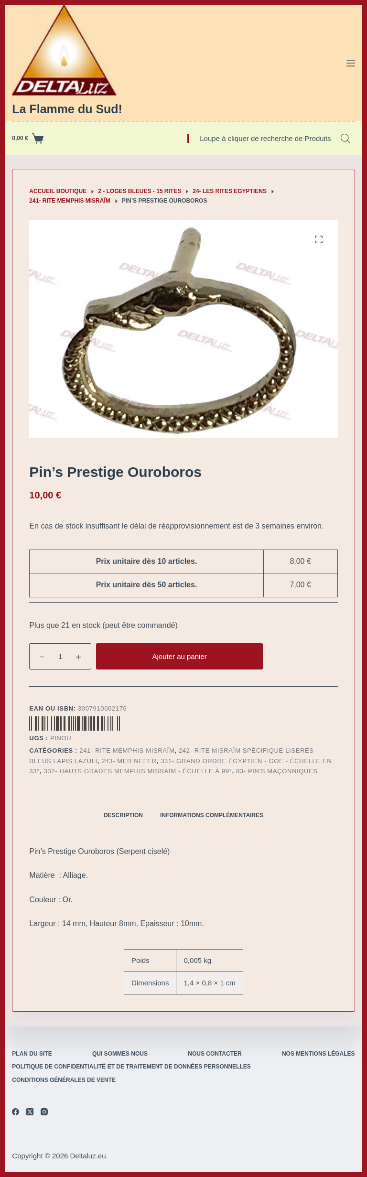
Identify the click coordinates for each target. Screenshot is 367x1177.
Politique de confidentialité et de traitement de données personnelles (131, 1066)
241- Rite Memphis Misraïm (126, 750)
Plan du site (32, 1053)
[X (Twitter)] (29, 1111)
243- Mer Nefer (128, 761)
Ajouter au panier (179, 656)
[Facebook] (15, 1111)
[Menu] (350, 63)
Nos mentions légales (318, 1053)
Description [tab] (123, 815)
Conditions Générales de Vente (64, 1080)
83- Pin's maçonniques (277, 771)
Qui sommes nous (120, 1053)
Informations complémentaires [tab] (211, 815)
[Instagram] (44, 1111)
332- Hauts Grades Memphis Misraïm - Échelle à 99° (138, 771)
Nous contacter (214, 1053)
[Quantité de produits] (60, 656)
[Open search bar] (345, 138)
